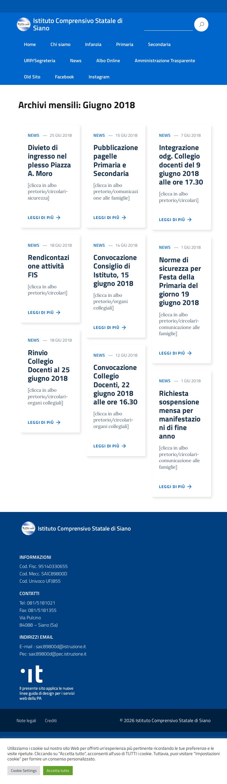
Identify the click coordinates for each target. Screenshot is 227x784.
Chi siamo (60, 44)
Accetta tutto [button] (58, 770)
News (76, 60)
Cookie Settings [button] (24, 770)
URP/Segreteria (39, 60)
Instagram (99, 76)
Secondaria (159, 44)
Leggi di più (44, 230)
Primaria (124, 44)
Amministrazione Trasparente (165, 60)
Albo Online (108, 60)
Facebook (64, 76)
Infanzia (93, 44)
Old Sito (32, 76)
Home (30, 44)
